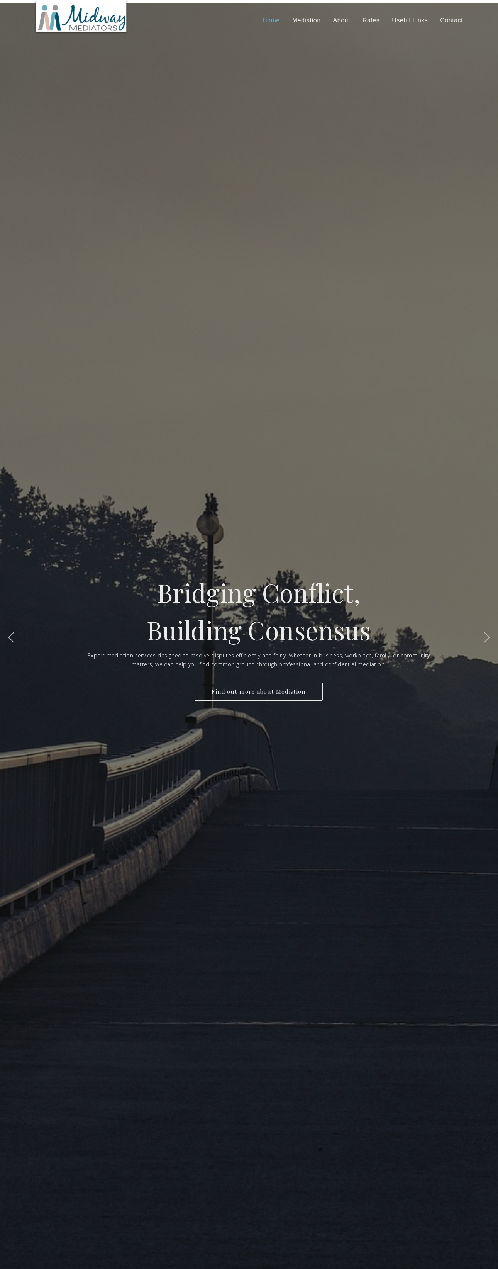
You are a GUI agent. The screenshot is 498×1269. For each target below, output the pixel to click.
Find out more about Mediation (258, 691)
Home (271, 20)
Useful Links (410, 20)
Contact (451, 20)
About (341, 20)
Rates (370, 20)
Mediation (306, 20)
